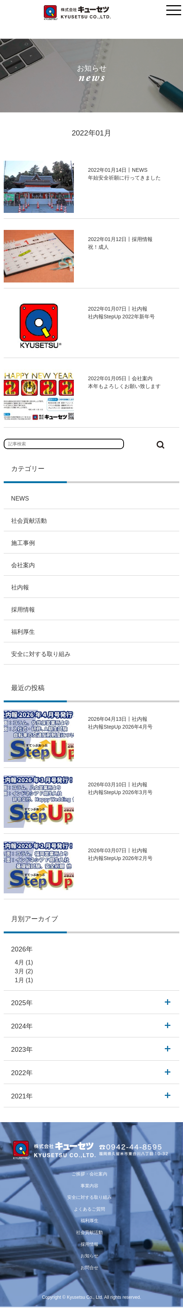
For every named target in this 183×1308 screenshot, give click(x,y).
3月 (19, 971)
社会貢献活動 (29, 521)
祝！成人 (98, 247)
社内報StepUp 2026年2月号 (120, 858)
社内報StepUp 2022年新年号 (121, 317)
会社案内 (23, 565)
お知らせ (89, 1255)
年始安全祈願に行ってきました (124, 178)
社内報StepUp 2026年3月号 (120, 792)
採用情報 (23, 609)
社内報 (20, 587)
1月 (19, 980)
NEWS (20, 498)
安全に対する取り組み (41, 654)
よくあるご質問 (89, 1209)
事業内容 (89, 1185)
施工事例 (23, 543)
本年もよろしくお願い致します (124, 386)
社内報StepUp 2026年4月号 (120, 727)
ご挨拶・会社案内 (89, 1174)
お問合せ (89, 1267)
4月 (19, 962)
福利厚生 (23, 632)
